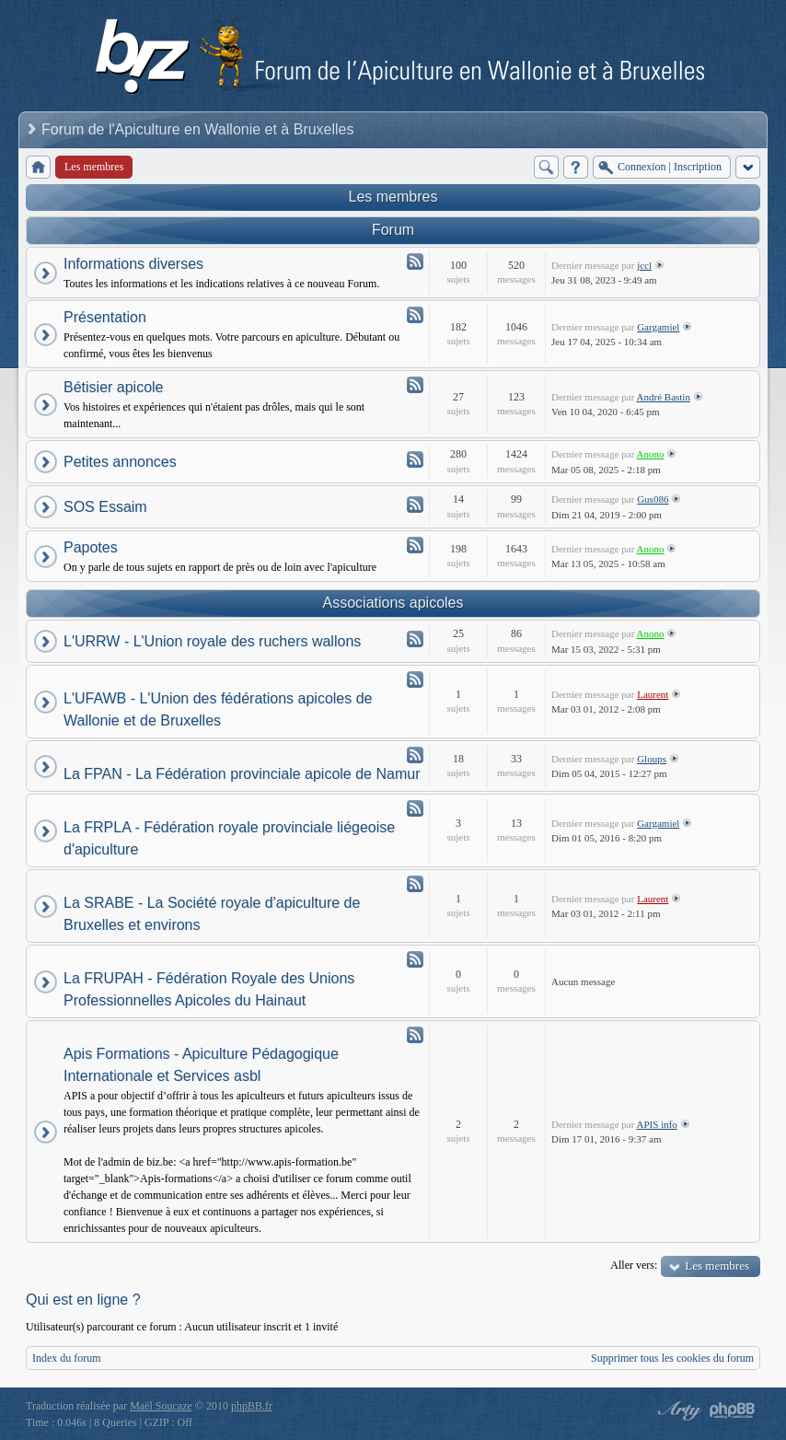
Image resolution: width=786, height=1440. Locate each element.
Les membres (393, 196)
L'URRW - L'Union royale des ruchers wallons (212, 641)
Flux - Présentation (415, 315)
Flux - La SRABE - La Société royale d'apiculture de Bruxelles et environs (415, 884)
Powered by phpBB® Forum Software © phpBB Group (732, 1410)
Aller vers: (633, 1265)
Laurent (652, 694)
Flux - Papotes (415, 545)
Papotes (91, 547)
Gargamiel (658, 326)
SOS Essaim (105, 507)
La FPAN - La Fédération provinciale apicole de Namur (242, 774)
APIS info (657, 1124)
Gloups (651, 758)
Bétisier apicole (114, 387)
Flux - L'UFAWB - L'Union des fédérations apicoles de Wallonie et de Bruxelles (415, 679)
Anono (651, 453)
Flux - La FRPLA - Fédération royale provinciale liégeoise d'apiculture (415, 808)
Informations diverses (133, 264)
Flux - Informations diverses (415, 261)
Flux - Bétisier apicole (415, 385)
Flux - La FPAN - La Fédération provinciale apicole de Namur (415, 755)
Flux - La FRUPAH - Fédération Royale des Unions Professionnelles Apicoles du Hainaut (415, 959)
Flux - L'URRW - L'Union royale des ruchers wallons (415, 639)
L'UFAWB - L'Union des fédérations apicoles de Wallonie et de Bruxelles (218, 709)
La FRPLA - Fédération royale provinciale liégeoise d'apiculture (229, 838)
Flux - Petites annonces (415, 459)
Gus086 (652, 499)
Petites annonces (120, 462)
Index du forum (66, 1358)
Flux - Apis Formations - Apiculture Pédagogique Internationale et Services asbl (415, 1035)
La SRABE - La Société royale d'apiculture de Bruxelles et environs (212, 914)
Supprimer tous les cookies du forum (672, 1358)
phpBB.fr (251, 1405)
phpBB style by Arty (677, 1410)
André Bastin (663, 396)
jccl (644, 265)
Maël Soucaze (161, 1405)
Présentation (105, 317)
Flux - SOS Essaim (415, 504)
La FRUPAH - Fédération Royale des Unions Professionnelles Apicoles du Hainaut (209, 989)
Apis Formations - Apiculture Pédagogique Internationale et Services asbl (201, 1065)
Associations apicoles (393, 602)
